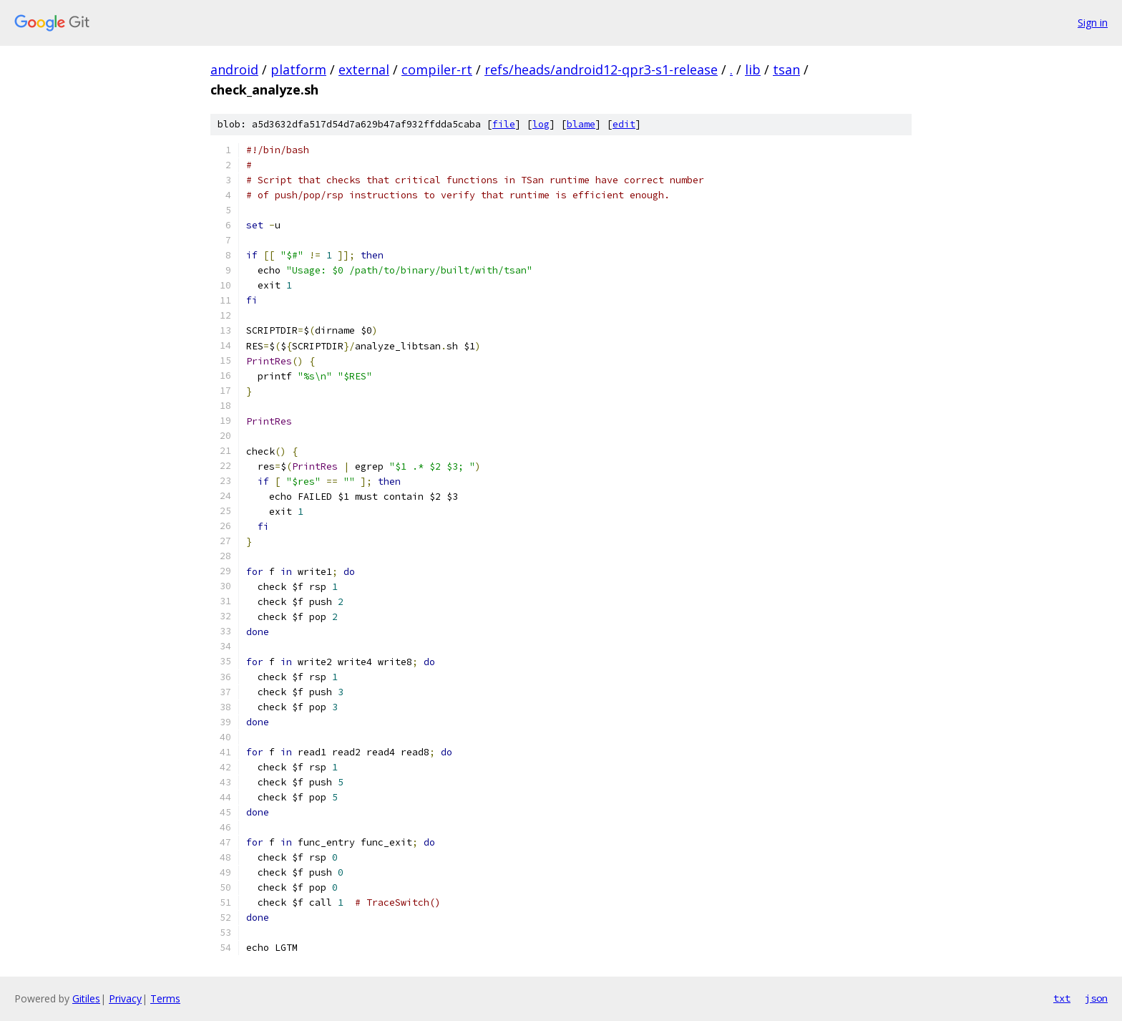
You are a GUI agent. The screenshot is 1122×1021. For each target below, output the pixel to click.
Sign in (1093, 22)
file (503, 124)
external (363, 69)
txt (1061, 998)
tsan (786, 69)
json (1096, 998)
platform (298, 69)
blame (581, 124)
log (541, 124)
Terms (165, 998)
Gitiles (86, 998)
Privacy (125, 998)
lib (753, 69)
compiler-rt (436, 69)
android (234, 69)
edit (624, 124)
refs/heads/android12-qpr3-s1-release (601, 69)
